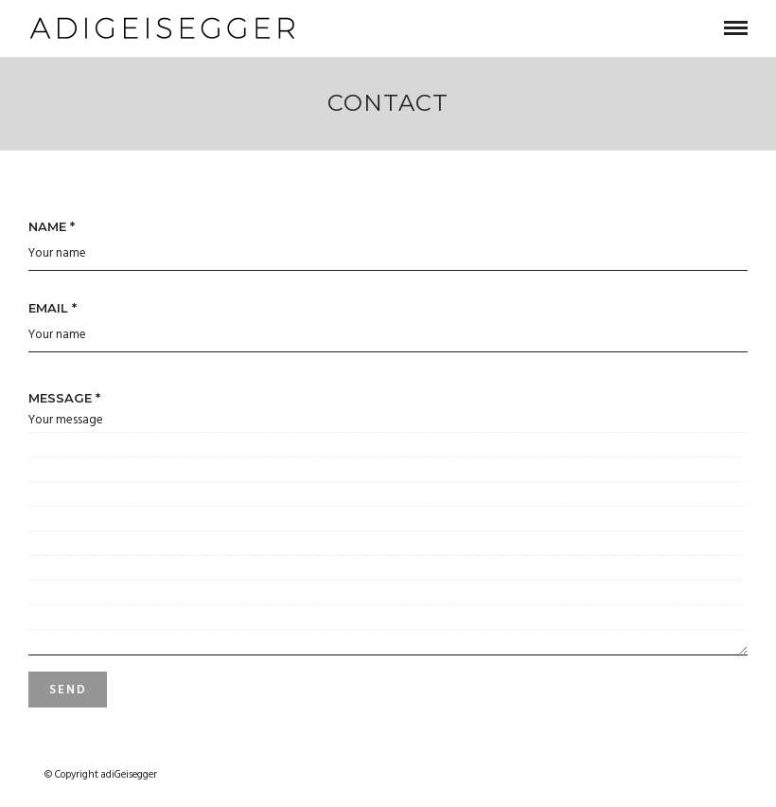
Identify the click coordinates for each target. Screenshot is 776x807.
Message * (64, 397)
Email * (52, 307)
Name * (51, 226)
